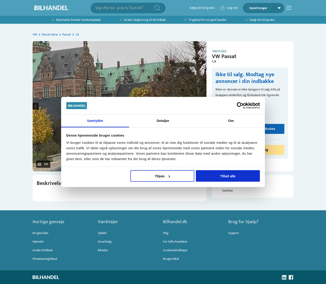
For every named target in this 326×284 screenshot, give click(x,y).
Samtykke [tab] (95, 120)
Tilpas (162, 176)
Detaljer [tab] (163, 120)
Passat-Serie (50, 34)
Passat (66, 34)
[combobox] (125, 8)
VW (35, 34)
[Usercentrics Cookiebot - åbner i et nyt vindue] (240, 105)
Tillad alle (227, 176)
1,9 (77, 34)
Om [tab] (231, 120)
